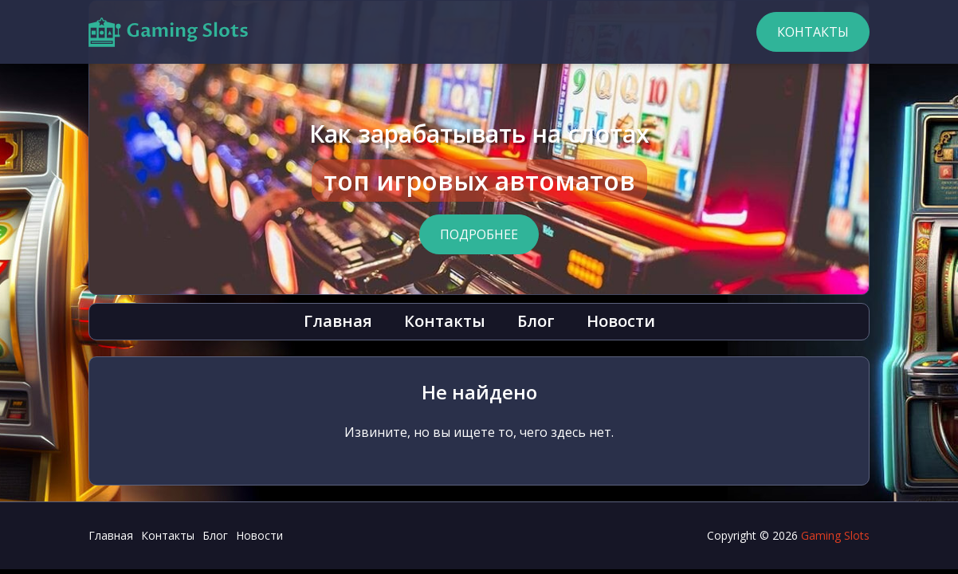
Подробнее (479, 234)
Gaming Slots (835, 535)
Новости (621, 321)
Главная (338, 321)
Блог (536, 321)
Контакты (813, 32)
